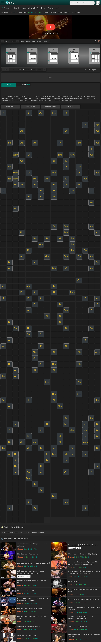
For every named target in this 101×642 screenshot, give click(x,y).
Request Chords (74, 548)
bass (40, 70)
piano (12, 70)
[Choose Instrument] (44, 69)
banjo (33, 70)
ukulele (19, 70)
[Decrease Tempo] (2, 41)
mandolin (26, 70)
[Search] (92, 3)
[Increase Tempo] (17, 41)
